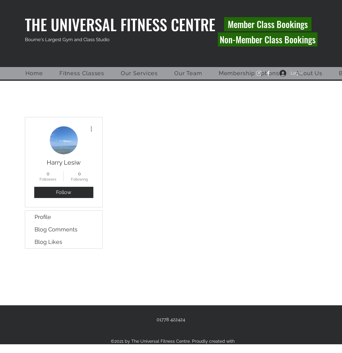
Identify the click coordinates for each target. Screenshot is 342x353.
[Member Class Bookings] (268, 24)
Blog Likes (48, 242)
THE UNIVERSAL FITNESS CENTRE (120, 24)
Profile (43, 217)
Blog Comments (56, 229)
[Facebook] (268, 73)
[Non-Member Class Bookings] (267, 39)
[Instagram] (259, 73)
